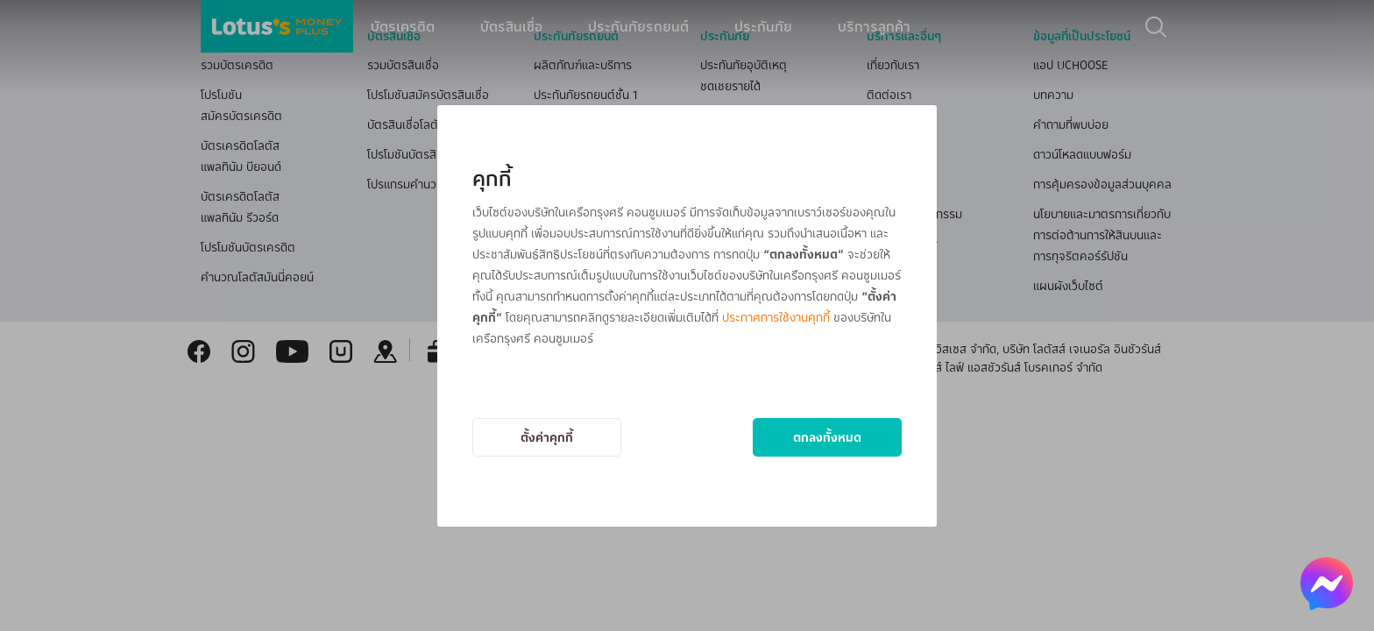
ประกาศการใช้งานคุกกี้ (776, 317)
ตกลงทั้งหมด (827, 437)
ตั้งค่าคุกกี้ (547, 437)
